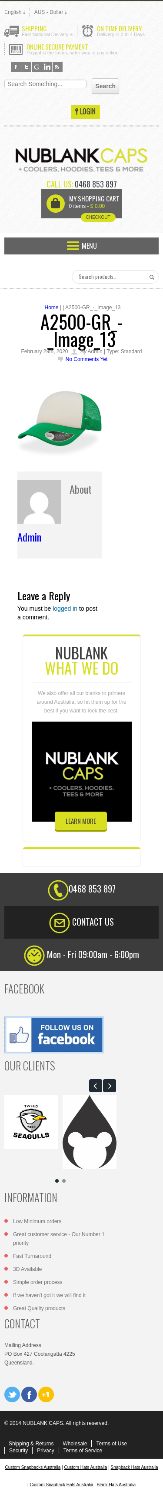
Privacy (45, 1451)
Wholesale (75, 1444)
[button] (95, 1085)
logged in (65, 608)
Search (150, 277)
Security (18, 1451)
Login (85, 112)
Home (51, 307)
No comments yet (87, 359)
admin (29, 537)
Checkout (98, 217)
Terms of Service (82, 1451)
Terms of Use (111, 1444)
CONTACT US (93, 921)
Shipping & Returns (31, 1444)
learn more (81, 821)
